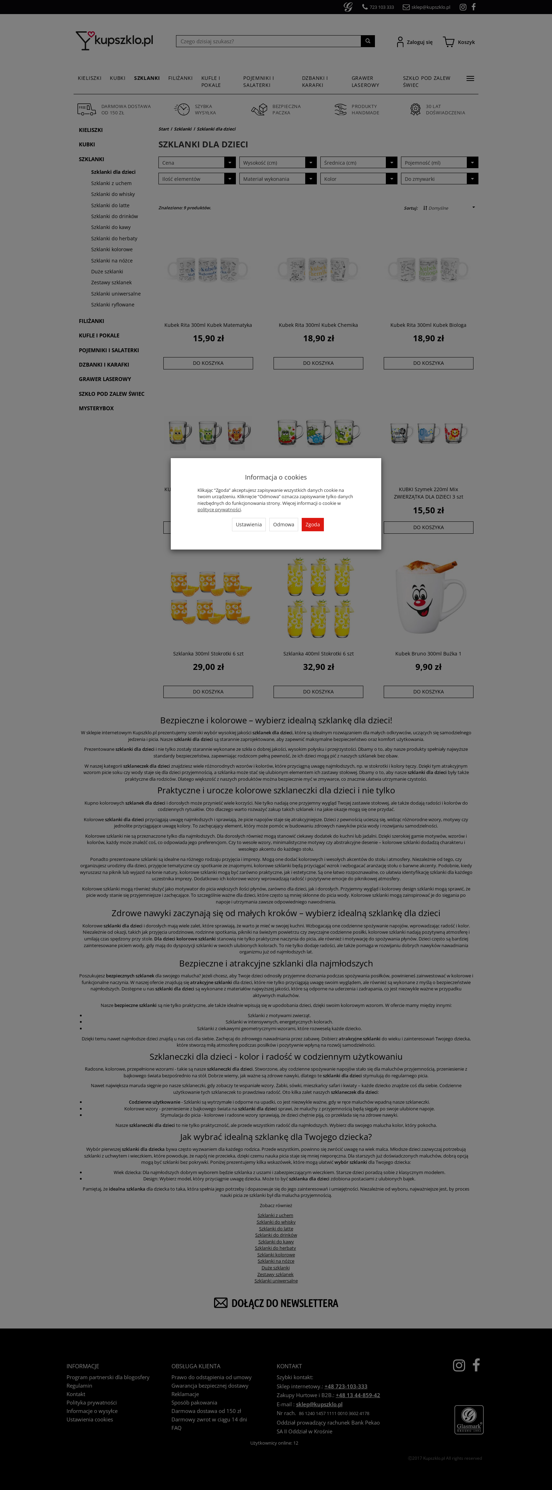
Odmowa (283, 524)
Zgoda (313, 524)
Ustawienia (249, 524)
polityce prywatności (219, 509)
